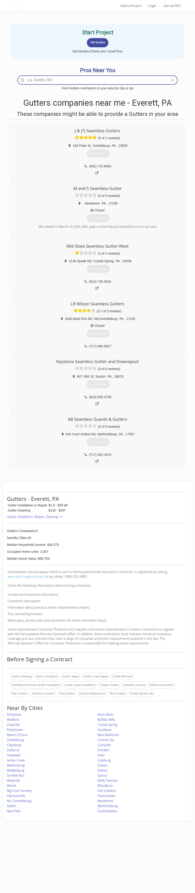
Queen (102, 765)
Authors (138, 859)
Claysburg (14, 745)
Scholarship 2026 (144, 849)
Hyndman (105, 730)
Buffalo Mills (106, 719)
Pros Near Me (36, 854)
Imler (101, 755)
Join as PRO (172, 6)
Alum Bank (105, 714)
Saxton (102, 770)
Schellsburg (15, 740)
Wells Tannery (108, 780)
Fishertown (15, 730)
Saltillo (11, 806)
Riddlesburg (15, 770)
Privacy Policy (142, 854)
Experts (78, 854)
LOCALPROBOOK (40, 5)
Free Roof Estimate (39, 865)
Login (152, 6)
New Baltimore (108, 735)
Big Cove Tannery (19, 790)
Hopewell (13, 755)
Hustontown (106, 796)
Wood (11, 785)
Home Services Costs (41, 849)
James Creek (16, 760)
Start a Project (130, 6)
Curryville (104, 745)
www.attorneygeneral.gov (26, 576)
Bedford (13, 719)
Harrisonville (16, 796)
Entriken (104, 750)
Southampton (107, 811)
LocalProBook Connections (150, 865)
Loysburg (104, 760)
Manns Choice (17, 735)
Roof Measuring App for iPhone (93, 865)
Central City (106, 740)
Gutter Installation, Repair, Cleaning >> (34, 516)
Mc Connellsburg (19, 801)
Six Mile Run (15, 775)
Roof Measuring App (86, 859)
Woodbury (105, 785)
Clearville (13, 724)
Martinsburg (16, 765)
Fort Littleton (107, 790)
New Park (14, 811)
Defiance (13, 750)
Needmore (105, 801)
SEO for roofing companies (150, 870)
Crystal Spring (107, 724)
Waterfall (13, 780)
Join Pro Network (84, 849)
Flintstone (14, 714)
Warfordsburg (108, 806)
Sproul (102, 775)
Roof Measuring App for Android (94, 870)
